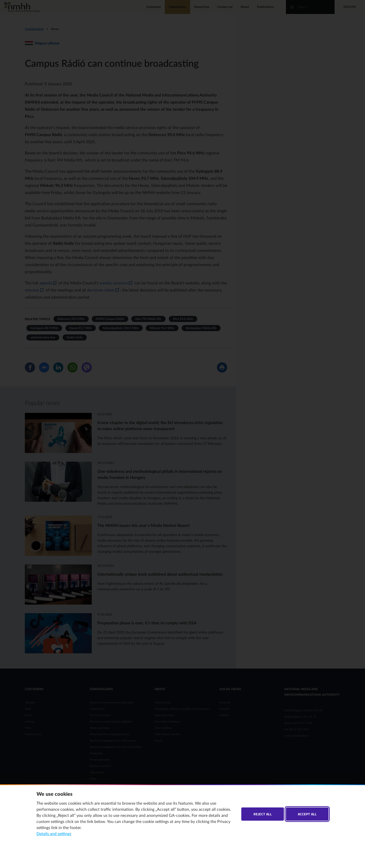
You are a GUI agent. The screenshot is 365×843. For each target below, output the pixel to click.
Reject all (262, 814)
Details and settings (53, 834)
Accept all (307, 814)
